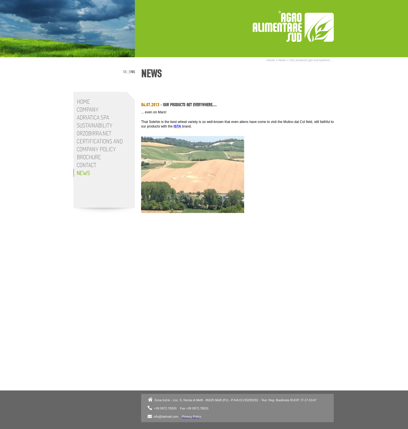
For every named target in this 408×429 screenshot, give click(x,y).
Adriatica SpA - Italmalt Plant (293, 26)
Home (271, 60)
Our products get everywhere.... (311, 60)
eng (132, 71)
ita (125, 71)
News (282, 60)
